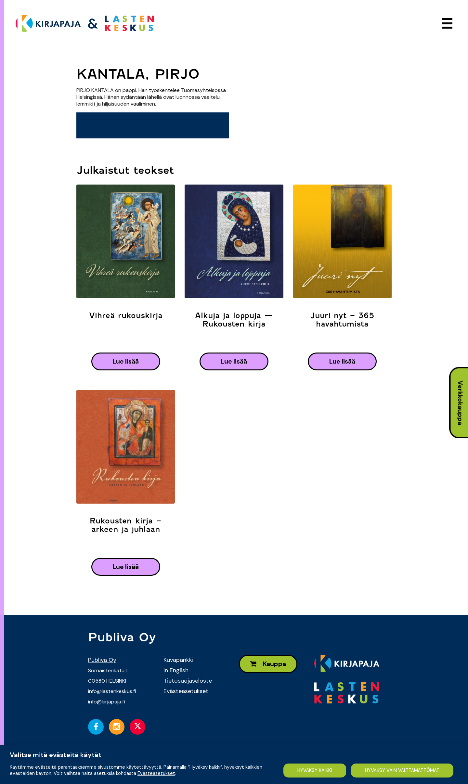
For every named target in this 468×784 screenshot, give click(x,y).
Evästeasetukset (185, 691)
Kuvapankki (178, 660)
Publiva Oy (102, 660)
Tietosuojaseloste (187, 681)
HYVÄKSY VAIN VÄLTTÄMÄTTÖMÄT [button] (402, 770)
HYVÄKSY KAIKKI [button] (314, 770)
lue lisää (126, 361)
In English (175, 670)
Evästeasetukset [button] (156, 773)
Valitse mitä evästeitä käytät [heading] (55, 755)
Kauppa (268, 664)
